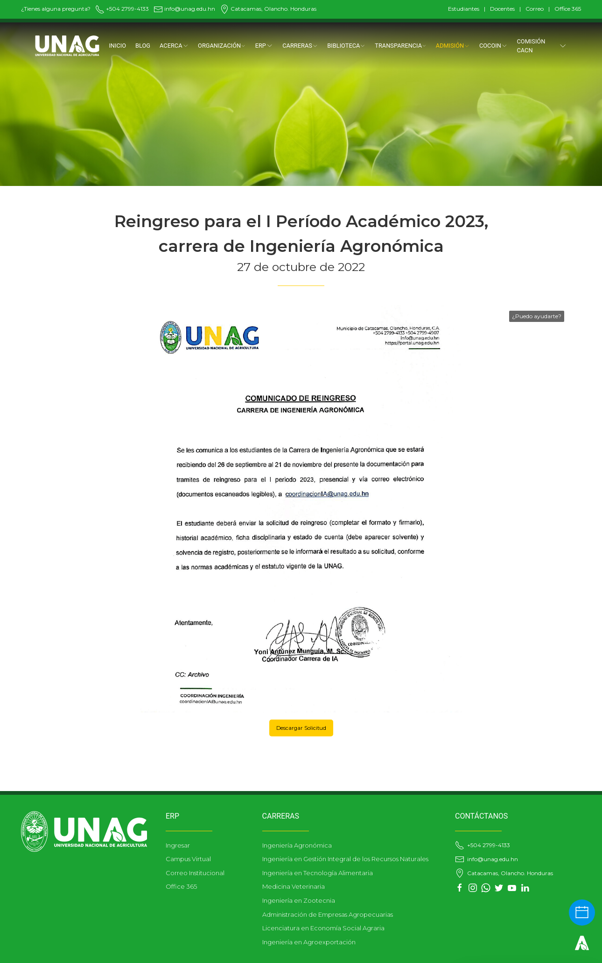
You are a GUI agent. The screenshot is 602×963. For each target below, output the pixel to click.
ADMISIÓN (453, 45)
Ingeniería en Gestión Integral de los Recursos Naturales (345, 859)
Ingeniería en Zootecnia (298, 900)
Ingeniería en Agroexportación (309, 942)
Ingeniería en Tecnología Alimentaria (317, 873)
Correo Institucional (195, 873)
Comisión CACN (542, 46)
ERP (264, 45)
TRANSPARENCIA (400, 45)
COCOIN (493, 45)
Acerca (174, 45)
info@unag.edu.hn (184, 8)
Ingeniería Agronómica (297, 845)
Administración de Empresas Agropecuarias (327, 914)
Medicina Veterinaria (293, 886)
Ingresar (178, 845)
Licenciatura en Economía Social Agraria (323, 928)
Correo (534, 8)
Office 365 (567, 8)
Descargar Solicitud (301, 728)
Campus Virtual (188, 859)
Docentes (502, 8)
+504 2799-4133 (122, 8)
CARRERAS (300, 45)
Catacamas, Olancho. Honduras (268, 8)
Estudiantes (463, 8)
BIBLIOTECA (346, 45)
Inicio (117, 45)
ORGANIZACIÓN (222, 45)
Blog (142, 45)
